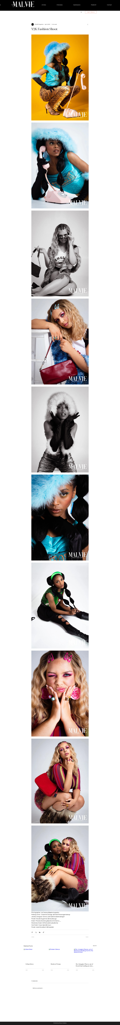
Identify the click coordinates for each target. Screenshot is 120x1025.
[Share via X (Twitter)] (36, 932)
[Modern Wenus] (60, 955)
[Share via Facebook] (32, 932)
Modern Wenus (56, 964)
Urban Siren (29, 964)
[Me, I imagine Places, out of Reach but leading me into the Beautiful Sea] (85, 955)
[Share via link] (43, 932)
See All (94, 945)
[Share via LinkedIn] (39, 932)
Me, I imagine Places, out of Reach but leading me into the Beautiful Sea (84, 965)
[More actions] (88, 24)
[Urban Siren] (35, 955)
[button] (81, 12)
